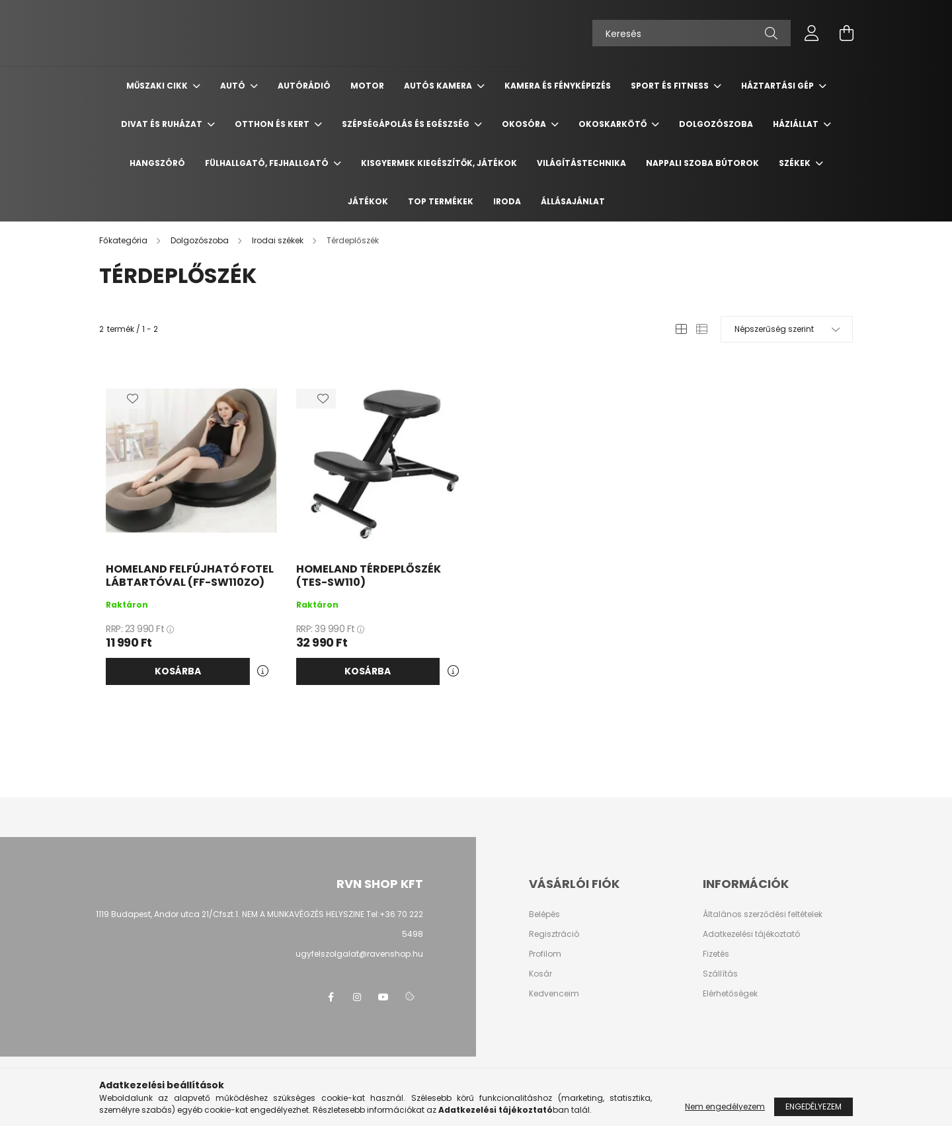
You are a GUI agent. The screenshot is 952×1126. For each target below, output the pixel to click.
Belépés (544, 914)
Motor (367, 85)
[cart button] (846, 33)
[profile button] (812, 33)
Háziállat (796, 124)
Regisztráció (554, 934)
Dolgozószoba (716, 124)
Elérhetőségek (730, 993)
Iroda (507, 201)
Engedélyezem (813, 1106)
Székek (796, 163)
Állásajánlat (573, 201)
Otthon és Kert (273, 124)
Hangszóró (157, 163)
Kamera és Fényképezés (557, 85)
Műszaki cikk (158, 85)
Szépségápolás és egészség (406, 124)
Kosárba (178, 671)
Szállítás (720, 974)
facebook (330, 997)
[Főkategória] (124, 240)
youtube (383, 997)
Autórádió (304, 85)
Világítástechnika (581, 163)
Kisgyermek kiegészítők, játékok (439, 163)
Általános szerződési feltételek (762, 914)
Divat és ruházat (162, 124)
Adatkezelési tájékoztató (751, 934)
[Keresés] (691, 33)
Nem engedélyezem (725, 1106)
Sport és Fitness (671, 85)
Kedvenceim (554, 993)
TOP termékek (440, 201)
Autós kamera (439, 85)
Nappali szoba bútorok (702, 163)
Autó (233, 85)
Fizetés (716, 954)
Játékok (368, 201)
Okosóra (525, 124)
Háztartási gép (778, 85)
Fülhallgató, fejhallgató (268, 163)
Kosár (540, 974)
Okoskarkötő (613, 124)
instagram (357, 997)
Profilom (545, 954)
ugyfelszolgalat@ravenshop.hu (359, 953)
